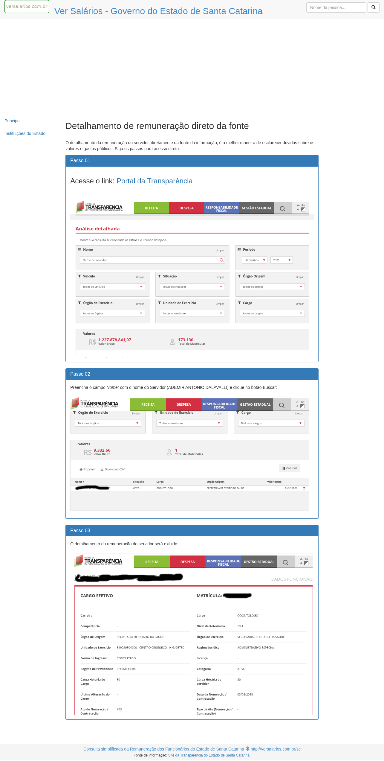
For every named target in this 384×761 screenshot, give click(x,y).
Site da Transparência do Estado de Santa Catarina (209, 755)
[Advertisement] (192, 67)
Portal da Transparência (155, 181)
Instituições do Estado (24, 133)
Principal (12, 120)
